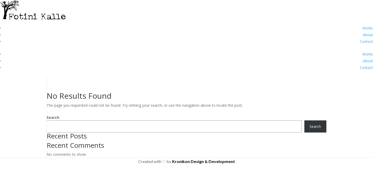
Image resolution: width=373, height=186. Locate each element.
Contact (366, 41)
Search (53, 117)
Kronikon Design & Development (203, 161)
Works (367, 28)
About (368, 34)
